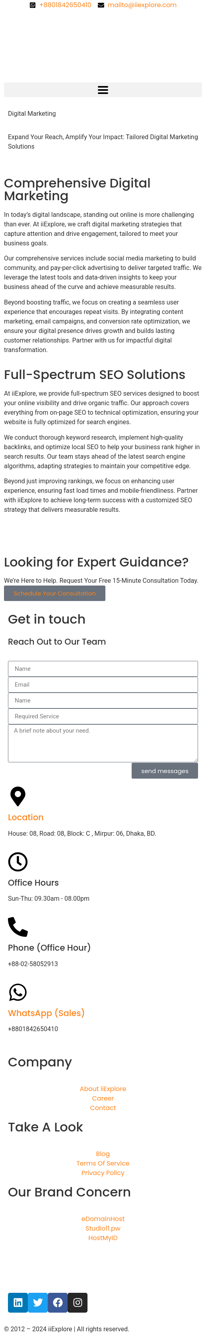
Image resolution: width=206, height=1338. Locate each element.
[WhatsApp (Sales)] (18, 992)
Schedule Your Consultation (55, 593)
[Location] (18, 796)
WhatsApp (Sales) (46, 1013)
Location (26, 817)
